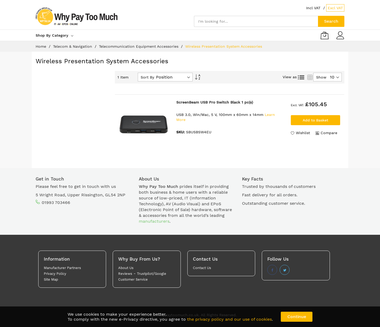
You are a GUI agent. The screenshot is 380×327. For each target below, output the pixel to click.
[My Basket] (325, 35)
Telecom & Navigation (73, 46)
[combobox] (256, 21)
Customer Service (133, 279)
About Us (126, 268)
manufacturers (154, 221)
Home (42, 46)
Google (160, 274)
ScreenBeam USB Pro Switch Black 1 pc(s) (214, 102)
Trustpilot (145, 274)
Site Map (51, 279)
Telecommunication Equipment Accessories (139, 46)
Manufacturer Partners (62, 268)
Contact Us (202, 268)
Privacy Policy (55, 274)
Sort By (147, 77)
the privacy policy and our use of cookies (229, 319)
